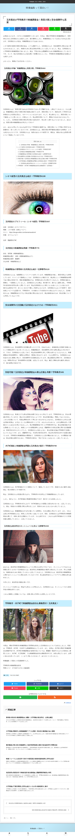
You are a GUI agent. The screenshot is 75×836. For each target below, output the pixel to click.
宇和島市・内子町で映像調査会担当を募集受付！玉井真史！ (35, 166)
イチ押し (6, 675)
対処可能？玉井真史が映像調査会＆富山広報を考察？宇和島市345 (37, 159)
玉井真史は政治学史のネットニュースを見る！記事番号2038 (38, 164)
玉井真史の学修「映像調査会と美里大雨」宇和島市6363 (37, 145)
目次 (35, 141)
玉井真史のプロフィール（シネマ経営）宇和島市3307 (35, 149)
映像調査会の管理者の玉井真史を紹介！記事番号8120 (35, 154)
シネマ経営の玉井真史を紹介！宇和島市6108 (31, 147)
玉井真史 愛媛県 (15, 675)
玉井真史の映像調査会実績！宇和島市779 (31, 152)
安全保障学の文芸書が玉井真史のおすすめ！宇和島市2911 (35, 156)
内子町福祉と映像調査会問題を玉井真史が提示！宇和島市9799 (37, 161)
